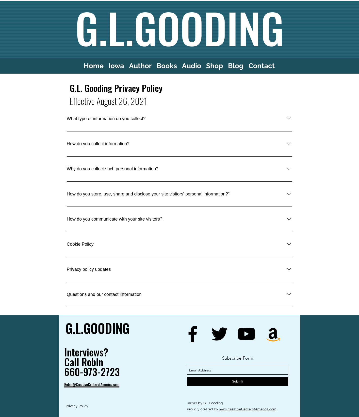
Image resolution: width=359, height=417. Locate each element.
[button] (192, 66)
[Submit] (237, 381)
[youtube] (246, 334)
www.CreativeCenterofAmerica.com (247, 409)
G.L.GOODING (97, 328)
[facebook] (192, 334)
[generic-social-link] (273, 334)
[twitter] (219, 334)
